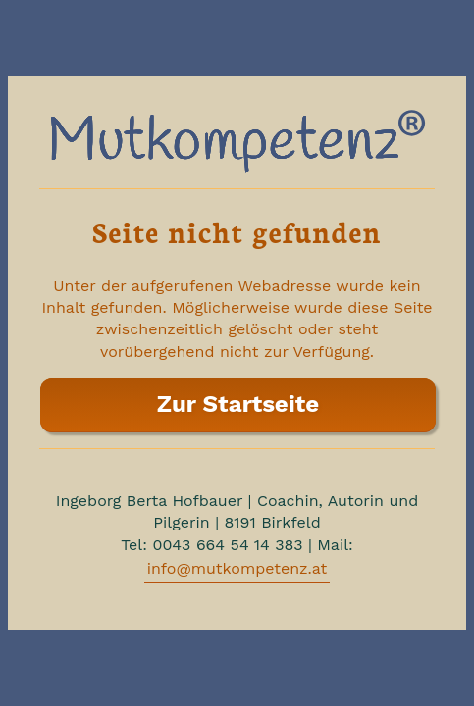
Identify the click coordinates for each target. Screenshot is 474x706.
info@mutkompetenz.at (237, 568)
